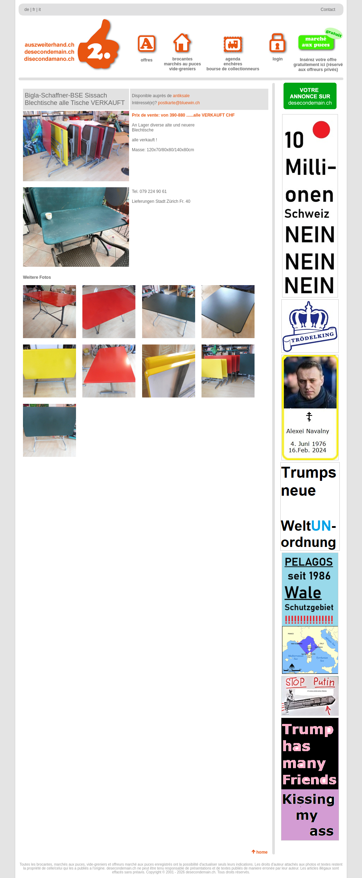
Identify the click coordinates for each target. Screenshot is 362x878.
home (263, 852)
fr (34, 9)
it (40, 9)
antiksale (181, 95)
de (26, 9)
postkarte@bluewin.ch (179, 102)
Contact (328, 9)
